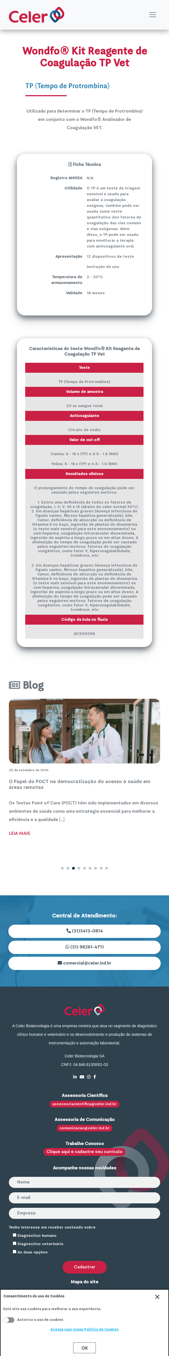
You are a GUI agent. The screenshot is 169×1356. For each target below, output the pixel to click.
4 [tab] (79, 868)
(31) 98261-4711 (84, 947)
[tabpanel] (84, 769)
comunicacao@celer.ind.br (85, 1128)
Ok (84, 1348)
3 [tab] (73, 868)
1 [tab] (62, 868)
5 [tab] (84, 868)
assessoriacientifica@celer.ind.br (84, 1104)
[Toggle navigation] (152, 14)
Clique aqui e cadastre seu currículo (84, 1152)
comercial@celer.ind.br (84, 963)
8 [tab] (101, 868)
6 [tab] (90, 868)
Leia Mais (19, 833)
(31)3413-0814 (84, 931)
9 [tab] (106, 868)
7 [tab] (95, 868)
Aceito (8, 1320)
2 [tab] (67, 868)
